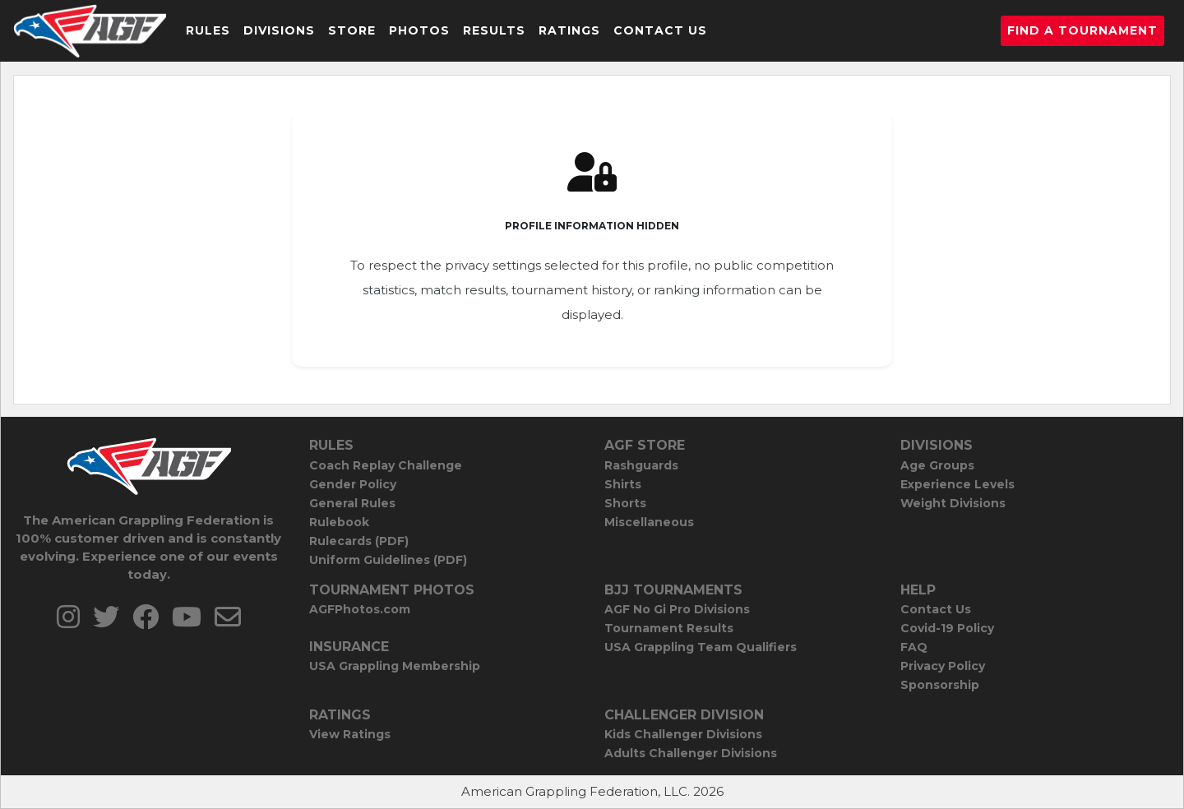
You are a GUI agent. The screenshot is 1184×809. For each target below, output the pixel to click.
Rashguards (641, 465)
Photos (419, 30)
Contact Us (660, 30)
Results (494, 30)
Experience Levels (957, 484)
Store (352, 30)
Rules (208, 30)
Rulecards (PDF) (359, 541)
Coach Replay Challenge (385, 465)
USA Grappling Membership (394, 666)
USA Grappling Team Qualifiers (700, 647)
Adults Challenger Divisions (690, 753)
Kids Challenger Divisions (683, 734)
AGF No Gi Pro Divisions (677, 609)
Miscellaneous (649, 522)
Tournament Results (668, 628)
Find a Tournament (1082, 30)
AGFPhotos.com (359, 609)
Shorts (625, 503)
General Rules (352, 503)
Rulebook (339, 522)
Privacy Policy (942, 666)
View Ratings (350, 734)
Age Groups (937, 465)
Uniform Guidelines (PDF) (388, 559)
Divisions (279, 30)
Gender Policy (352, 484)
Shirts (622, 484)
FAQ (913, 647)
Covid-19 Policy (947, 628)
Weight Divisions (953, 503)
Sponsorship (939, 684)
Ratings (569, 30)
